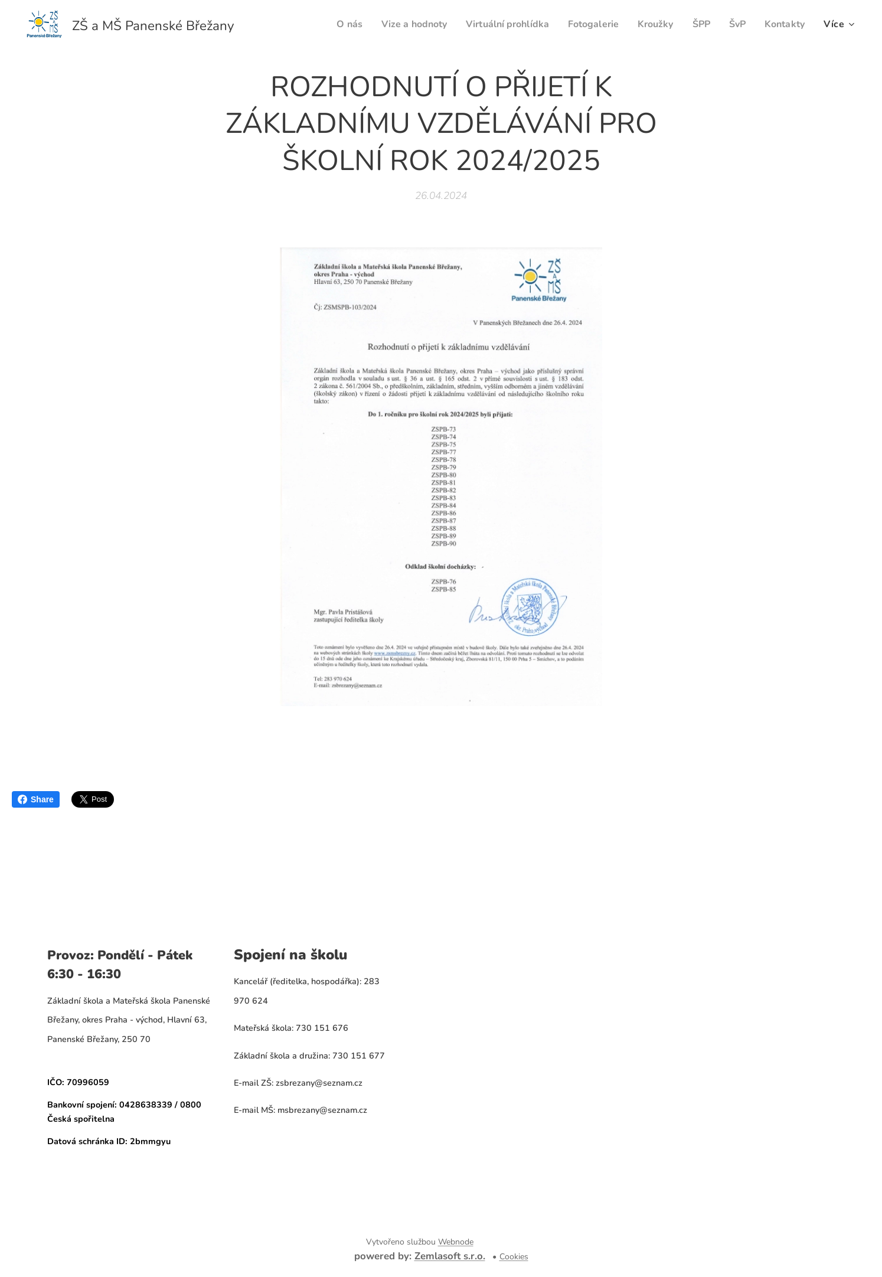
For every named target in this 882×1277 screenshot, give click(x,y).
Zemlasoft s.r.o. (449, 1256)
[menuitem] (325, 24)
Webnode (455, 1241)
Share (36, 799)
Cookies (513, 1256)
